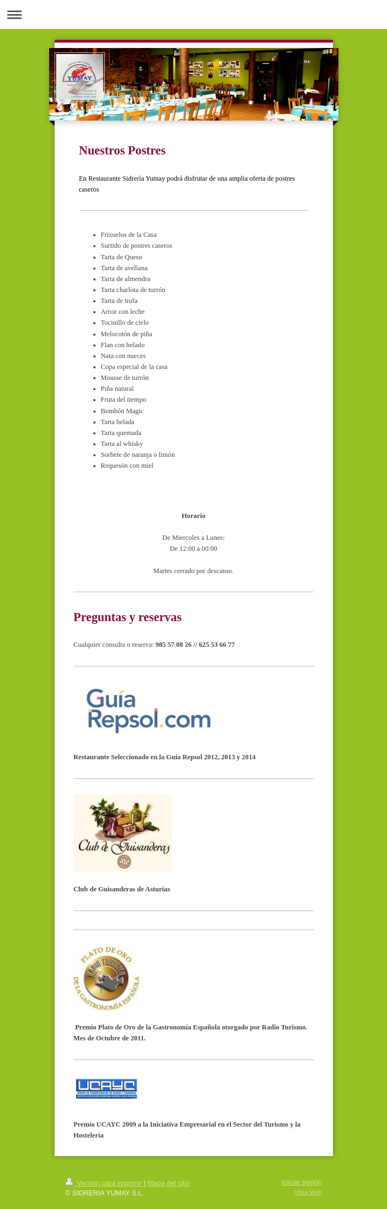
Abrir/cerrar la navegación (193, 14)
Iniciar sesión (302, 1182)
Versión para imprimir (105, 1183)
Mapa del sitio (168, 1183)
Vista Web (308, 1192)
